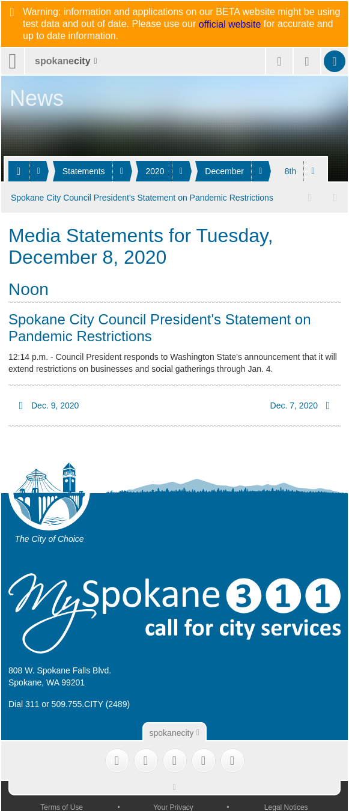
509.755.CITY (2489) (91, 703)
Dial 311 (23, 703)
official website (230, 24)
